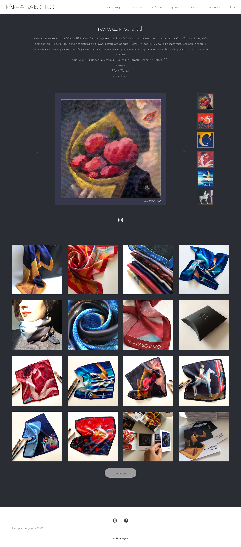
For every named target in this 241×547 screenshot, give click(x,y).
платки (130, 10)
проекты (170, 10)
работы (150, 10)
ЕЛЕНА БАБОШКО (36, 10)
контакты (207, 10)
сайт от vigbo (120, 538)
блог (188, 10)
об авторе (108, 10)
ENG (226, 10)
